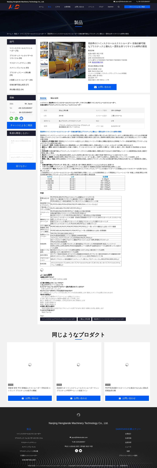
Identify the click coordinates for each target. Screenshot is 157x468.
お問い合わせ (79, 7)
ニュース (128, 447)
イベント (91, 7)
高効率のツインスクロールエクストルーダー (109, 319)
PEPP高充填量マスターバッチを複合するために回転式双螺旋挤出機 (126, 389)
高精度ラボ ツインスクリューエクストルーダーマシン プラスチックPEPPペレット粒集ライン (78, 389)
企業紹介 (128, 434)
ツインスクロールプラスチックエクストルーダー (58, 319)
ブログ (101, 7)
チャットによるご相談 (137, 7)
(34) (17, 89)
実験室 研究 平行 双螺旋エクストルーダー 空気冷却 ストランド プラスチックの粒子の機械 (29, 389)
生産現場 (128, 438)
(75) (21, 49)
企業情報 (67, 7)
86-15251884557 (143, 1)
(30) (21, 80)
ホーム (41, 7)
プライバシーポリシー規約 (128, 455)
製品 (49, 7)
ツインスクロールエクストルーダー (32, 34)
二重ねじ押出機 (84, 319)
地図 (128, 451)
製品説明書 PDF (97, 62)
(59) (21, 57)
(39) (20, 74)
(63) (20, 63)
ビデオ (57, 7)
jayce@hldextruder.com (122, 1)
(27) (19, 85)
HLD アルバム (46, 312)
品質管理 (128, 442)
